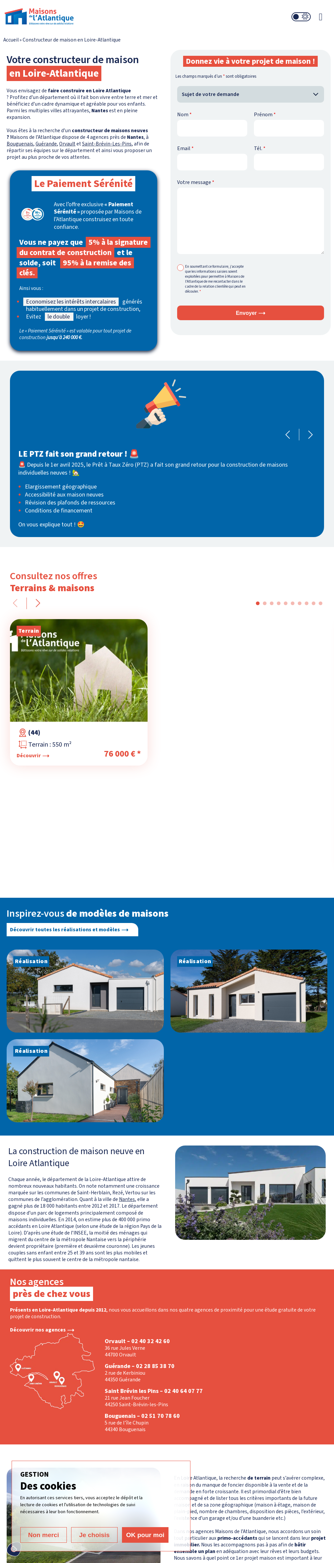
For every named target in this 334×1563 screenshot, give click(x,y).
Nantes (127, 1199)
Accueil (11, 40)
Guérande (46, 143)
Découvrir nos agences (38, 1330)
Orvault (67, 143)
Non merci (43, 1534)
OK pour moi (145, 1534)
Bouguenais (20, 143)
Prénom (265, 114)
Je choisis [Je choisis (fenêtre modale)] (94, 1534)
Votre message (195, 182)
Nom (184, 114)
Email (185, 148)
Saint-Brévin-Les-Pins (107, 143)
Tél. (260, 148)
